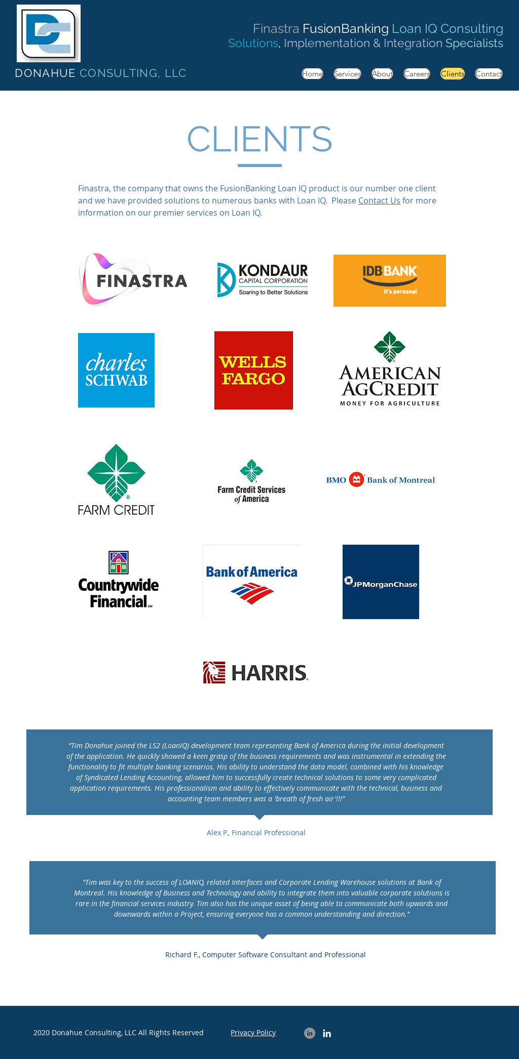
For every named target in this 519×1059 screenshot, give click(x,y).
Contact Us (379, 200)
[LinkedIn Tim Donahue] (326, 1033)
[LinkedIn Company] (309, 1033)
